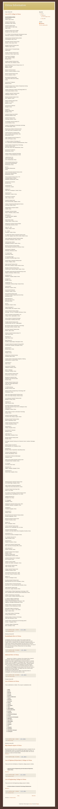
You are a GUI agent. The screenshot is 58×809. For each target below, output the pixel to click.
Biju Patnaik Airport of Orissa (13, 745)
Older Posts (34, 795)
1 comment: (17, 774)
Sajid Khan (42, 23)
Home (18, 795)
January (42, 18)
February (42, 15)
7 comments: (17, 629)
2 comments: (17, 791)
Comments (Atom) (13, 797)
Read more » (7, 753)
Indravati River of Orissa (12, 654)
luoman (31, 803)
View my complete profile (43, 25)
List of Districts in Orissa (12, 681)
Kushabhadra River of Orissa (13, 636)
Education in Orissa (11, 631)
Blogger (37, 803)
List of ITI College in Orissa (13, 14)
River (8, 651)
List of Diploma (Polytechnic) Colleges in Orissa (18, 760)
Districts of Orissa (10, 740)
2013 (41, 13)
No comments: (17, 650)
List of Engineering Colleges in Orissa (15, 779)
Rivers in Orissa (12, 651)
